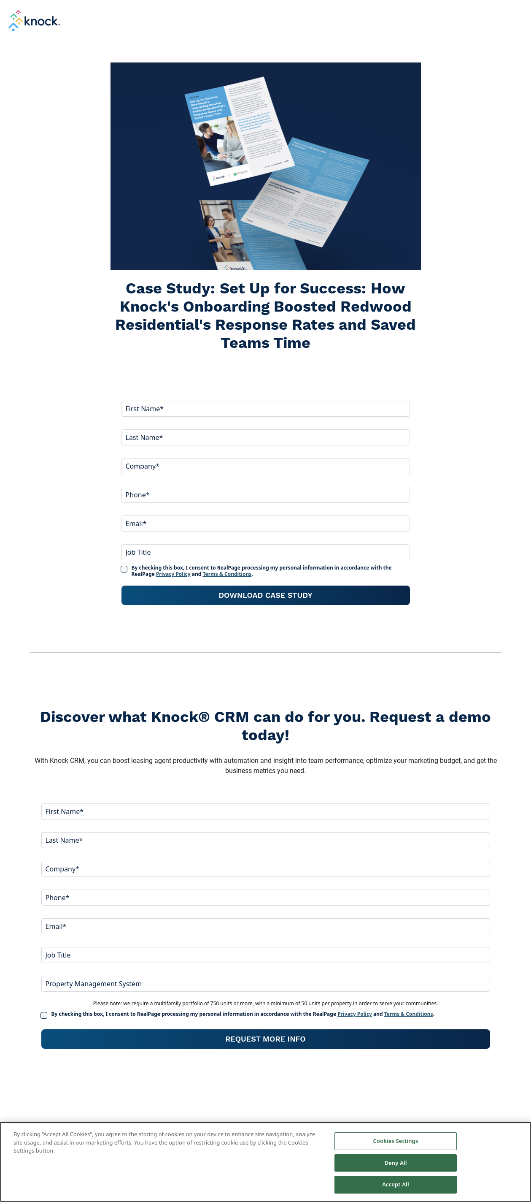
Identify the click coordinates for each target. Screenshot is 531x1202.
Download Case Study (265, 595)
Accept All (395, 1184)
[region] (265, 1162)
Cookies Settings (395, 1141)
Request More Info (265, 1038)
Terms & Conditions (226, 574)
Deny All (395, 1163)
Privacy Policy (173, 574)
